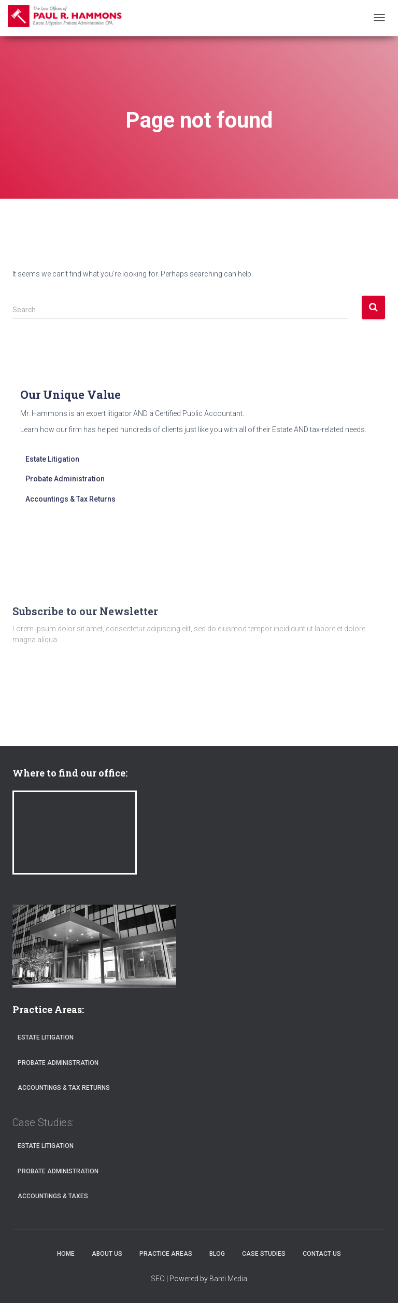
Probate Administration (65, 479)
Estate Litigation (52, 459)
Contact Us (322, 1253)
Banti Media (228, 1278)
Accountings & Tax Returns (70, 499)
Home (66, 1253)
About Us (107, 1253)
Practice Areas (165, 1253)
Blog (217, 1253)
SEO (158, 1278)
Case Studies (264, 1253)
